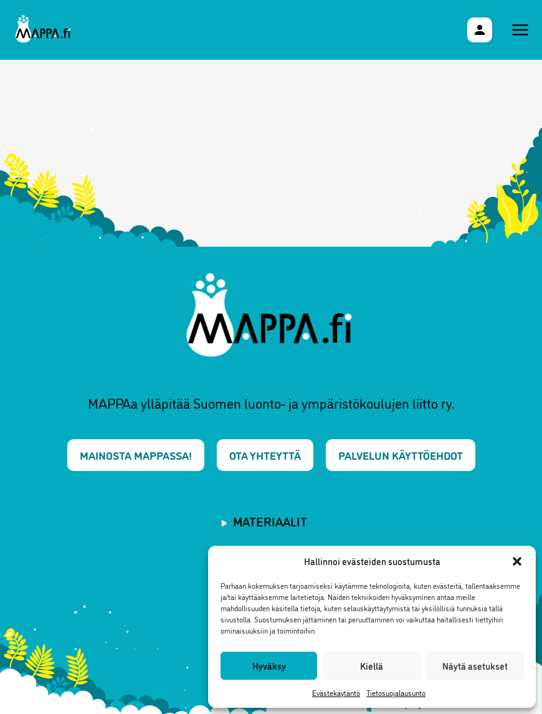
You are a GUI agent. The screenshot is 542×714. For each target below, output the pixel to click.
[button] (517, 561)
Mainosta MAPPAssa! (136, 454)
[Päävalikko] (520, 30)
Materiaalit (270, 521)
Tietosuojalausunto (396, 692)
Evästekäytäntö (336, 692)
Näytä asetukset (475, 665)
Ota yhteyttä (265, 454)
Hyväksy (269, 665)
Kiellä (371, 665)
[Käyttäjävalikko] (479, 29)
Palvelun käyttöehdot (400, 454)
